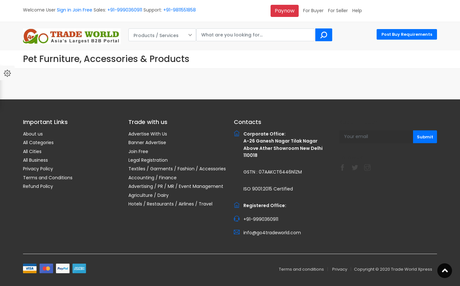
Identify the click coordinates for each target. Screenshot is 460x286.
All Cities (32, 151)
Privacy (339, 269)
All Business (35, 160)
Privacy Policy (38, 169)
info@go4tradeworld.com (272, 232)
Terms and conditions (301, 269)
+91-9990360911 (124, 10)
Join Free (82, 10)
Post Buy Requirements (406, 34)
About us (33, 134)
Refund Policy (38, 186)
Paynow (285, 10)
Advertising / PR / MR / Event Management (175, 186)
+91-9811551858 (179, 10)
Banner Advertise (147, 142)
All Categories (38, 142)
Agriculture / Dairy (148, 195)
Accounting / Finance (152, 177)
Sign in (64, 10)
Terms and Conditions (48, 177)
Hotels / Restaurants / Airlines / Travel (170, 204)
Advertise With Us (147, 134)
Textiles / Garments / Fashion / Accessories (177, 169)
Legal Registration (148, 160)
